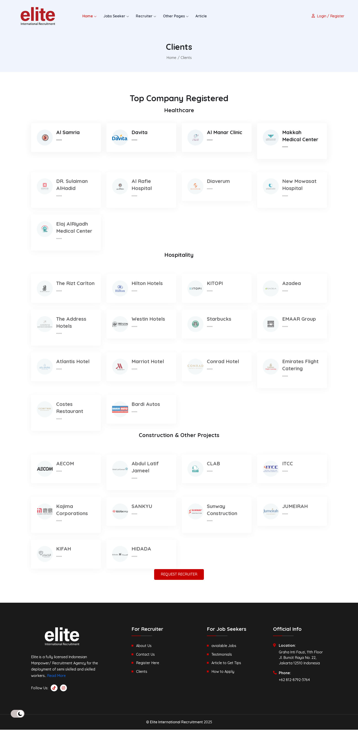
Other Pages (174, 16)
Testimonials (221, 656)
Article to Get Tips (226, 665)
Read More (56, 677)
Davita (139, 137)
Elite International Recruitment (176, 724)
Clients (141, 673)
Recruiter (144, 16)
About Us (144, 648)
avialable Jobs (224, 648)
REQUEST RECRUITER (179, 576)
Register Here (147, 665)
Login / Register (327, 16)
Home (87, 16)
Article (201, 16)
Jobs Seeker (114, 16)
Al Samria (68, 137)
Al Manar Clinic (224, 137)
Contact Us (145, 656)
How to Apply (222, 673)
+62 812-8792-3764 (294, 681)
